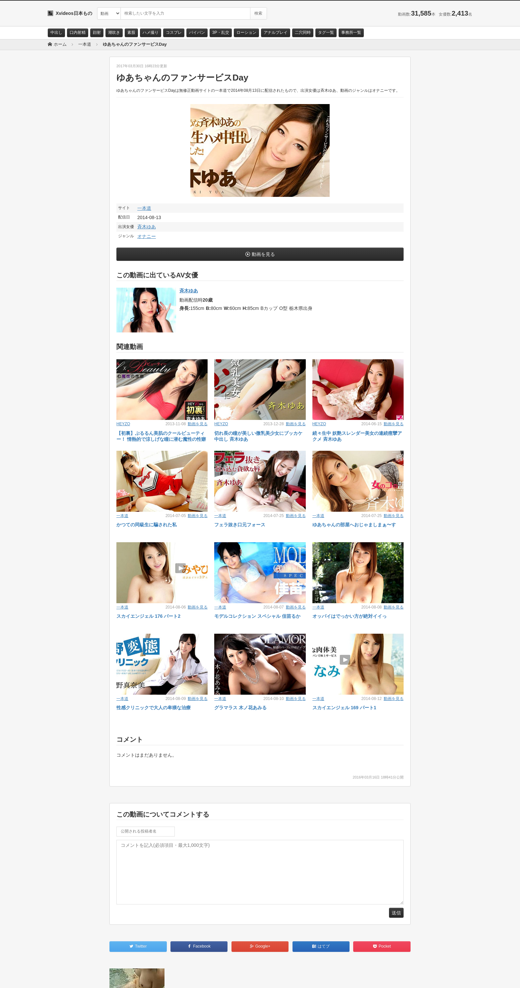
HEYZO (123, 424)
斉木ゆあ (146, 226)
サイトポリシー (97, 977)
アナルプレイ (276, 32)
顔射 (97, 32)
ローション (246, 32)
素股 (131, 32)
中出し (56, 32)
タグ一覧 (326, 32)
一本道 (144, 208)
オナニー (146, 236)
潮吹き (114, 32)
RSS (122, 977)
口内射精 (78, 32)
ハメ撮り (151, 32)
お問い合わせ (65, 977)
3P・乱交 (220, 32)
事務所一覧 (351, 32)
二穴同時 (303, 32)
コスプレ (174, 32)
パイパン (197, 32)
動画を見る (263, 254)
